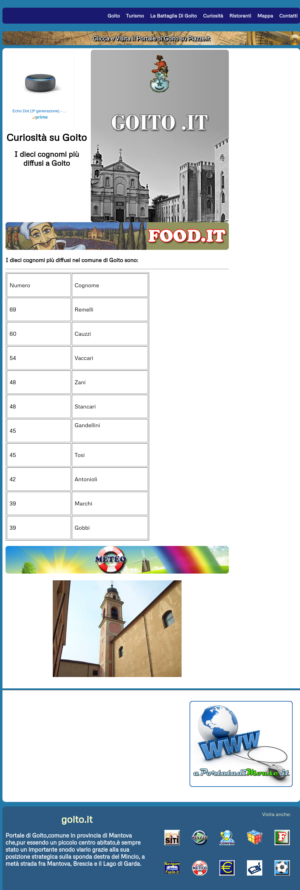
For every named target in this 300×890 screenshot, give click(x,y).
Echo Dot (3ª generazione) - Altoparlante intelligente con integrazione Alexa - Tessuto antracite (40, 111)
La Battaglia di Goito (173, 16)
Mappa (265, 16)
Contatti (288, 16)
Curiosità (213, 16)
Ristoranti (240, 16)
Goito (113, 16)
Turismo (135, 16)
